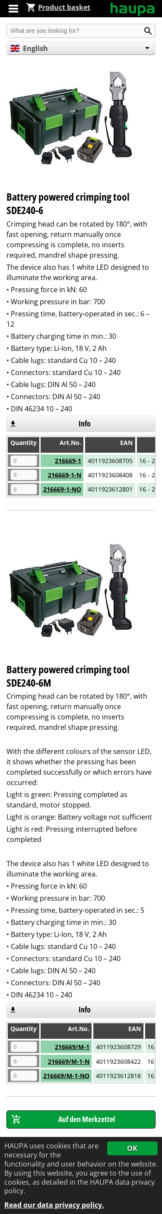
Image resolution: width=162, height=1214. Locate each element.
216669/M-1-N (68, 1061)
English (29, 48)
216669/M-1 (72, 1047)
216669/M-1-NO (66, 1076)
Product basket (58, 7)
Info (85, 423)
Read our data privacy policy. (54, 1207)
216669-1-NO (62, 489)
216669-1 (68, 461)
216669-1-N (64, 475)
